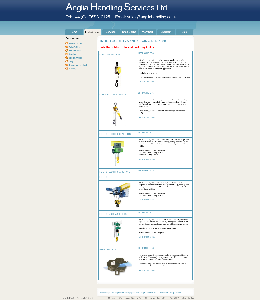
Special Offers (75, 58)
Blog (184, 32)
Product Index (92, 32)
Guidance (73, 54)
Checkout (166, 32)
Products (104, 292)
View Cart (147, 32)
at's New (76, 47)
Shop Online (129, 32)
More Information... (147, 82)
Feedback (164, 292)
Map (71, 61)
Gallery (72, 68)
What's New (123, 292)
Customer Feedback (78, 65)
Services (111, 32)
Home (74, 32)
